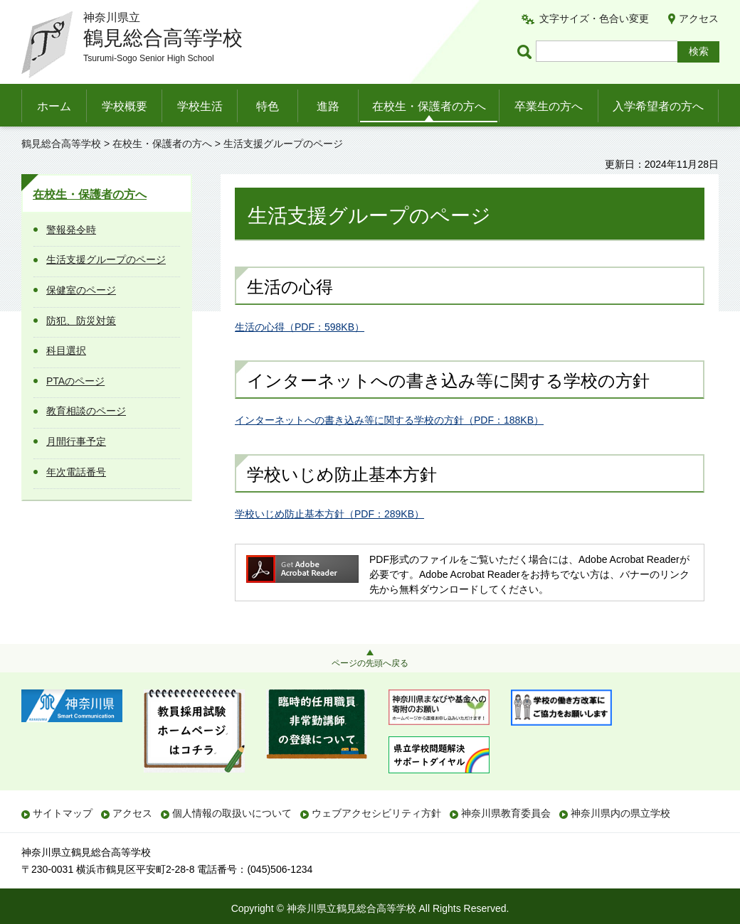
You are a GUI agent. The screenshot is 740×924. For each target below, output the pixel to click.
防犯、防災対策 (81, 320)
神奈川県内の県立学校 (620, 813)
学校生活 (200, 106)
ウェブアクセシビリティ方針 (376, 813)
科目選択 (66, 350)
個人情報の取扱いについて (232, 813)
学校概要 (124, 106)
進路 (328, 106)
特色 (267, 106)
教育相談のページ (86, 411)
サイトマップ (62, 813)
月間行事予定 (76, 441)
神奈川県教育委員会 (506, 813)
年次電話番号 (76, 472)
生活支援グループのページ (106, 259)
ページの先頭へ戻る (370, 663)
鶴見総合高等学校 (61, 143)
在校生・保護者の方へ (429, 106)
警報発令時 (71, 229)
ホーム (54, 106)
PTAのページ (75, 381)
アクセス (699, 18)
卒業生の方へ (548, 106)
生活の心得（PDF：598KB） (299, 327)
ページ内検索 (526, 52)
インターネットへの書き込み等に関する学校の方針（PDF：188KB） (389, 420)
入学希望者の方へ (658, 106)
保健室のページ (81, 290)
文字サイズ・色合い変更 (594, 18)
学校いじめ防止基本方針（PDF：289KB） (329, 514)
